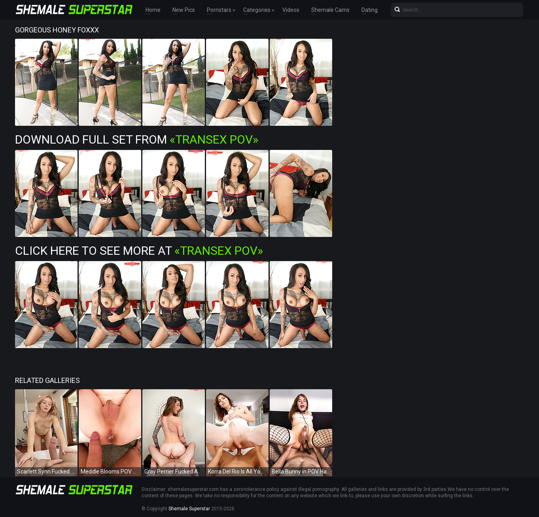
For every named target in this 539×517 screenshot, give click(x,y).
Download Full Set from (136, 139)
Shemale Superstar (189, 508)
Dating (369, 10)
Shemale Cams (330, 10)
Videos (290, 10)
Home (153, 10)
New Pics (183, 10)
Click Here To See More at (139, 251)
